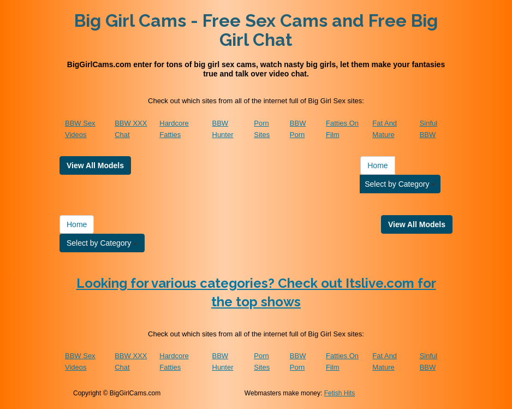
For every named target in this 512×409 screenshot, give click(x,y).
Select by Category (400, 184)
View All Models (95, 165)
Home (377, 165)
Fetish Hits (339, 393)
